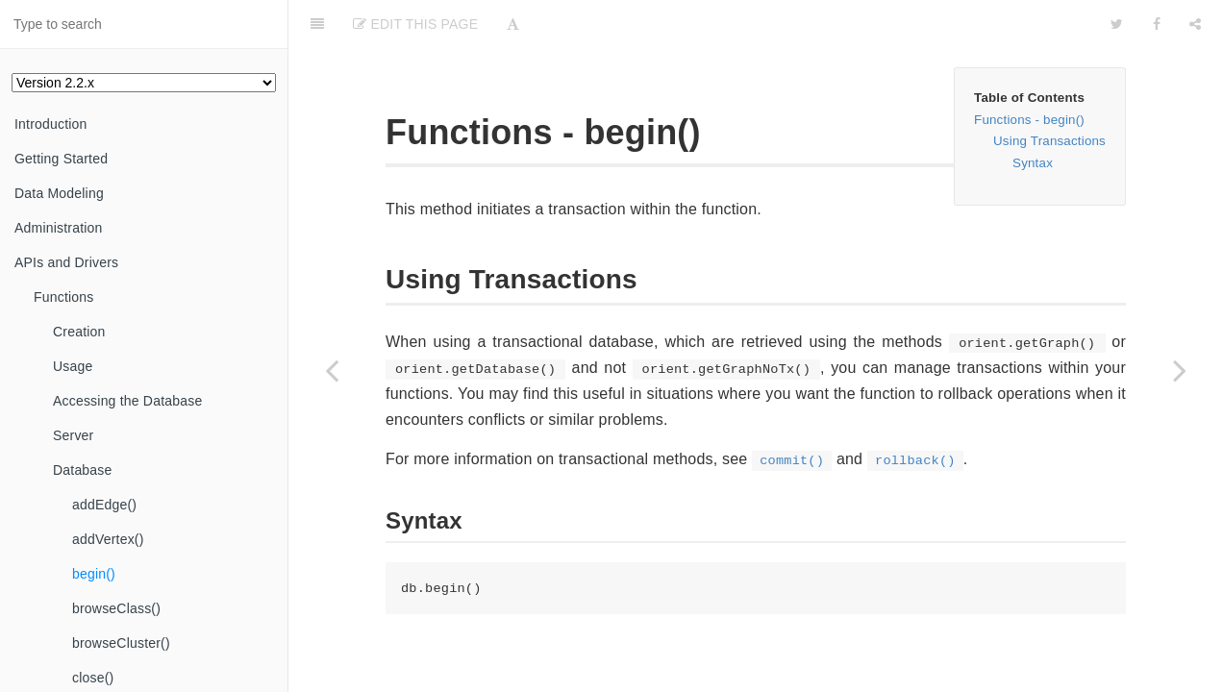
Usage (72, 366)
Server (73, 435)
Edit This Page (415, 24)
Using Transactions (1049, 141)
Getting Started (61, 158)
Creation (79, 331)
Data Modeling (59, 193)
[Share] (1195, 24)
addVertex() (108, 539)
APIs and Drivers (66, 262)
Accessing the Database (127, 400)
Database (82, 470)
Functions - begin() (1029, 119)
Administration (58, 227)
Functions (64, 297)
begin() (93, 573)
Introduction (50, 124)
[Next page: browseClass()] (1179, 370)
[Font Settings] (513, 24)
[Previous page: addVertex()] (331, 370)
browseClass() (116, 608)
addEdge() (104, 504)
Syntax (1032, 163)
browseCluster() (121, 643)
